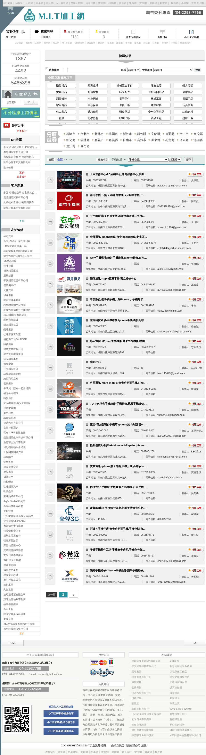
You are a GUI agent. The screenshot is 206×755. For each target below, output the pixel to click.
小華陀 (185, 3)
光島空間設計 (139, 724)
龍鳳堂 (135, 703)
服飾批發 (156, 85)
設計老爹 (8, 3)
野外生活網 (197, 3)
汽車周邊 (93, 98)
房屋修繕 (73, 752)
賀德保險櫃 (176, 719)
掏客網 (175, 3)
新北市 (99, 134)
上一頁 (52, 594)
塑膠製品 (187, 92)
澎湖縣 (198, 140)
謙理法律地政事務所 (181, 730)
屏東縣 (155, 140)
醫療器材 (124, 111)
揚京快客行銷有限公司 (127, 745)
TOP (194, 643)
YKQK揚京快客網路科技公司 (185, 735)
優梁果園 (175, 692)
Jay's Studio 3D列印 (181, 708)
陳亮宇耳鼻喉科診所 (143, 735)
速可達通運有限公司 (143, 730)
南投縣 (198, 134)
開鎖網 (153, 3)
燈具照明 (187, 85)
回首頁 (16, 16)
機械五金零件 (125, 85)
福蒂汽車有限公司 (141, 692)
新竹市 (127, 134)
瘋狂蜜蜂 (136, 682)
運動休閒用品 (156, 92)
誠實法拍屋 (176, 687)
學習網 (133, 3)
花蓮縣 (169, 140)
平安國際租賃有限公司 (144, 666)
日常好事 (136, 698)
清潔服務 (90, 3)
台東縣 (184, 140)
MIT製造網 (62, 3)
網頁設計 (127, 752)
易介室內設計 (177, 724)
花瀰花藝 (175, 661)
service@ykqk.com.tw (50, 674)
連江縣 (70, 146)
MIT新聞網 (77, 3)
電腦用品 (187, 98)
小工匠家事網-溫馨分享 (61, 731)
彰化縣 (70, 140)
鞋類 (61, 118)
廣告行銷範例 (133, 37)
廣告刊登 (162, 37)
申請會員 (50, 34)
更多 (21, 172)
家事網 (39, 3)
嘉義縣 (113, 140)
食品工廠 (156, 118)
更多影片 (22, 130)
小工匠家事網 (191, 37)
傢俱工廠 (124, 105)
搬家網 (102, 3)
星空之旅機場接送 (179, 676)
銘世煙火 (175, 698)
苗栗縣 (169, 134)
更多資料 (22, 176)
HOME (12, 643)
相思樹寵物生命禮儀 (181, 666)
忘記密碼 (11, 102)
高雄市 (141, 140)
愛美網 (143, 3)
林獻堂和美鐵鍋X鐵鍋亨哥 (146, 661)
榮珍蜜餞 (136, 671)
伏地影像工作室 (178, 671)
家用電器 (61, 105)
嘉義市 (99, 140)
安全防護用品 (156, 111)
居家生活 (93, 85)
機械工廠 (156, 98)
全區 (60, 159)
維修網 (122, 3)
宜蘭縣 (155, 134)
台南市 (127, 140)
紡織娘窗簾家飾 (178, 682)
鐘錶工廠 (187, 118)
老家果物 (136, 687)
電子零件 (124, 98)
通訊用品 (93, 111)
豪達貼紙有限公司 (141, 708)
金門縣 (85, 146)
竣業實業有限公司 (141, 676)
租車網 (112, 3)
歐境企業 (175, 703)
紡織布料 (187, 111)
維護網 (61, 752)
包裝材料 (93, 92)
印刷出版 (124, 118)
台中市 (184, 134)
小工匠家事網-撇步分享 (61, 713)
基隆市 (70, 134)
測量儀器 (61, 98)
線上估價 (18, 34)
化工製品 (61, 111)
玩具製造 (187, 105)
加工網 (49, 3)
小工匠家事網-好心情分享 (61, 722)
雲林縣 (85, 140)
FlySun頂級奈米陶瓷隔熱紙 (146, 714)
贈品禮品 (61, 85)
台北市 (85, 134)
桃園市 (113, 134)
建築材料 (156, 105)
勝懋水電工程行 (178, 714)
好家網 (163, 3)
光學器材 (93, 118)
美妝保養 (93, 105)
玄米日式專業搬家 (141, 719)
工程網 (29, 3)
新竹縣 (141, 134)
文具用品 (61, 92)
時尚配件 (124, 92)
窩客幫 (19, 3)
